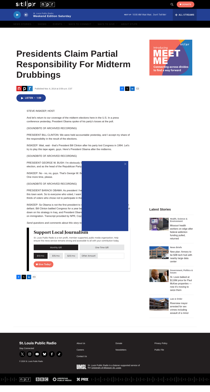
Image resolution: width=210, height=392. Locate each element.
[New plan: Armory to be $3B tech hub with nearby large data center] (159, 259)
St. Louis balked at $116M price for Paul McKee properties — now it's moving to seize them (181, 290)
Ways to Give (106, 31)
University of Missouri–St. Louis (106, 374)
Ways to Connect (80, 31)
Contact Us (82, 363)
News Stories (22, 31)
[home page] (33, 7)
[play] (17, 21)
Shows (42, 31)
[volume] (26, 21)
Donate (189, 8)
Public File (159, 356)
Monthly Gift (56, 254)
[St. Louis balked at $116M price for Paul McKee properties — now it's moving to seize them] (159, 282)
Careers (80, 356)
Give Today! (43, 271)
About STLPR (129, 31)
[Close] (125, 164)
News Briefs (176, 254)
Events (57, 31)
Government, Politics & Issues (181, 278)
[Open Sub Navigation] (34, 31)
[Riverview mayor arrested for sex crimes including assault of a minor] (159, 311)
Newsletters (121, 356)
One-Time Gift (102, 254)
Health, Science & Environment (179, 226)
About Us (81, 350)
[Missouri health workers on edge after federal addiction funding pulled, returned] (159, 230)
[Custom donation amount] (111, 262)
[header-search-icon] (174, 8)
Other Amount (88, 262)
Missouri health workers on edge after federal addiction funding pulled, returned (181, 238)
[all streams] (185, 21)
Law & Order (176, 305)
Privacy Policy (160, 350)
